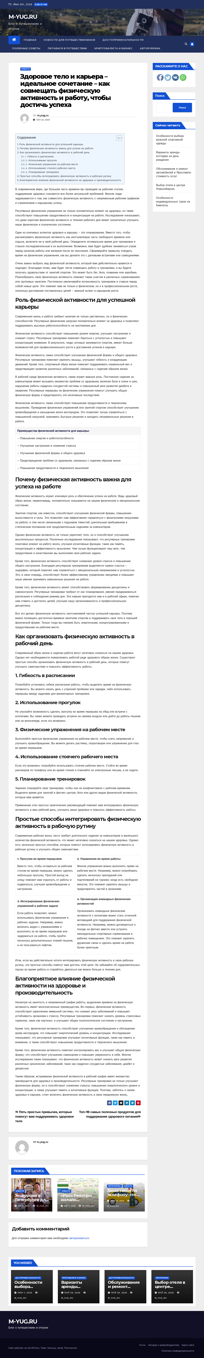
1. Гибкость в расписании (39, 156)
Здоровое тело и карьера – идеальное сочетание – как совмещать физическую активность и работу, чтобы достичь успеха (65, 90)
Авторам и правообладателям (163, 1345)
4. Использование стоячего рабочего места (50, 168)
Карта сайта (188, 1345)
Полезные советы (26, 48)
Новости (25, 69)
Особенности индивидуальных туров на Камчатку (173, 201)
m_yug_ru (42, 115)
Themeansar (70, 1348)
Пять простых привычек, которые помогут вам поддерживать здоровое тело (44, 1116)
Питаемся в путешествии (67, 48)
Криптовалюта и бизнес (113, 48)
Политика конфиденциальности (178, 1351)
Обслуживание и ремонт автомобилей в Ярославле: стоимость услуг (173, 172)
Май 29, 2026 (72, 1293)
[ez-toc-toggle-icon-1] (117, 138)
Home (142, 1345)
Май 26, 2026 (166, 1293)
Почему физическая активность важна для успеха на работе (56, 148)
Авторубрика (150, 48)
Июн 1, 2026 (25, 1293)
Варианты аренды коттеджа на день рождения (168, 156)
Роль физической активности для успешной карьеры (51, 144)
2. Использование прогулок (41, 160)
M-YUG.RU (22, 16)
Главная (30, 39)
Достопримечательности (123, 39)
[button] (186, 44)
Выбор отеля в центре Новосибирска (170, 1286)
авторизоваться (79, 1238)
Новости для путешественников (69, 39)
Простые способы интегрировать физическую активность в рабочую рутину (65, 176)
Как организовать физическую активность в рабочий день (55, 152)
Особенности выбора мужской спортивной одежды (170, 139)
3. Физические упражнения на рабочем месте (52, 164)
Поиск (159, 95)
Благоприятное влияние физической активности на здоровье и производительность (70, 180)
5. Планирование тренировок (42, 172)
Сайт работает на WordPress (24, 1348)
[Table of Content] (119, 138)
